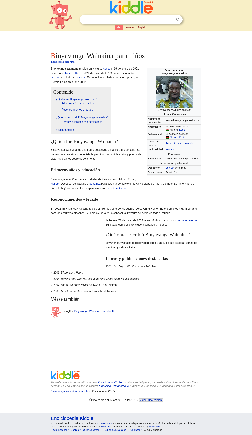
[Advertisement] (126, 40)
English (141, 27)
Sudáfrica (95, 183)
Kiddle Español (59, 430)
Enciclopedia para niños (63, 61)
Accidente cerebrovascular (180, 143)
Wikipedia (106, 426)
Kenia (182, 129)
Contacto (135, 430)
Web (119, 27)
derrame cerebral (187, 220)
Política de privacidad (115, 430)
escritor (55, 77)
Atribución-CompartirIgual (114, 386)
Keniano (170, 149)
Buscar (178, 19)
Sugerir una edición (150, 400)
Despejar (171, 19)
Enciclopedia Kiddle (110, 382)
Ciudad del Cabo (116, 188)
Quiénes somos (91, 430)
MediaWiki (154, 426)
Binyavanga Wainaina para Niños (71, 391)
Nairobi (174, 137)
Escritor (170, 167)
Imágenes (129, 27)
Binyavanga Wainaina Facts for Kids (95, 311)
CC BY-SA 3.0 (104, 423)
